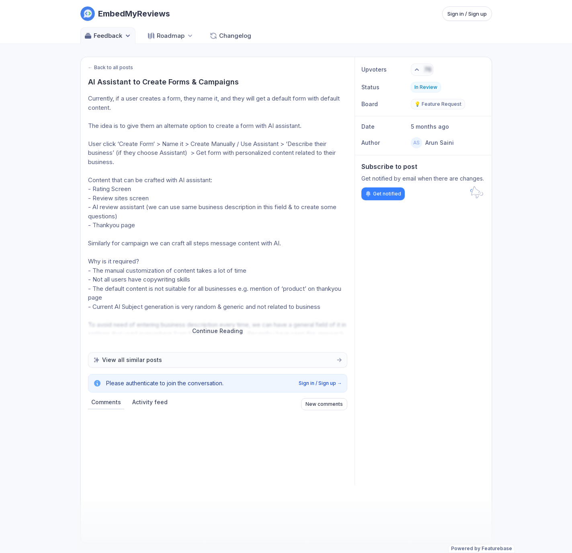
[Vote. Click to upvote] (422, 70)
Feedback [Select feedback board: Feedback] (108, 36)
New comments (324, 404)
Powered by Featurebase (481, 548)
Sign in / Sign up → (320, 383)
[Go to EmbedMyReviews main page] (125, 13)
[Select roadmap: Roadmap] (171, 35)
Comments (106, 402)
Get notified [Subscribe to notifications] (383, 194)
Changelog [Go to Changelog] (230, 36)
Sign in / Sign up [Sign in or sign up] (467, 13)
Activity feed (150, 402)
